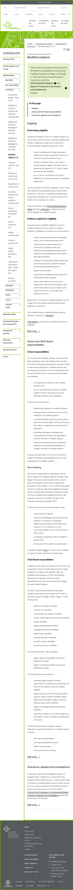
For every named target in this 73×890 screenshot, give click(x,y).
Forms (8, 300)
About (41, 14)
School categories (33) (12, 224)
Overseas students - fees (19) (13, 165)
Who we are (29, 831)
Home (5, 14)
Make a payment (31, 863)
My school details (12, 85)
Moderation (10, 290)
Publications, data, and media (33, 839)
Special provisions (12, 279)
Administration (60, 44)
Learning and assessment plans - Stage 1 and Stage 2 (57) (13, 267)
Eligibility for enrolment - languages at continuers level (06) (12, 144)
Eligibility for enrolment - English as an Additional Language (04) (13, 111)
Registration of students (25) (13, 185)
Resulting (9, 286)
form (46, 550)
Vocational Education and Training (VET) (11, 322)
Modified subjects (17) (13, 156)
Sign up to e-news (31, 872)
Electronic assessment (8, 341)
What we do (29, 835)
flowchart (49, 315)
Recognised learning (7, 332)
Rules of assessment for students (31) (12, 212)
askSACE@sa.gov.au (58, 862)
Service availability (31, 859)
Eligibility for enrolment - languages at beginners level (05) (12, 127)
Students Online (43, 8)
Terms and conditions (46, 881)
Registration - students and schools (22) (13, 176)
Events (16, 14)
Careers (27, 849)
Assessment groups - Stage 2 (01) (13, 97)
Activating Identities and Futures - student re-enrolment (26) (13, 197)
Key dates (9, 80)
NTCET (5, 357)
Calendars (29, 14)
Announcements (31, 855)
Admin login (43, 886)
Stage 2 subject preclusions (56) (12, 252)
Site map (18, 881)
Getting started (8, 59)
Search (65, 14)
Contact (52, 14)
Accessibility (30, 881)
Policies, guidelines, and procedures (33, 845)
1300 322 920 (56, 865)
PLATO (63, 8)
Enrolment (31, 46)
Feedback (19, 886)
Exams (8, 295)
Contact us (29, 868)
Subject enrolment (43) (13, 233)
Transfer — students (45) (13, 241)
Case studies (32, 322)
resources (45, 209)
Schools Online (20, 8)
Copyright (29, 886)
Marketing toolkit (9, 314)
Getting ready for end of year (11, 67)
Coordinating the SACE (43, 44)
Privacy (60, 881)
